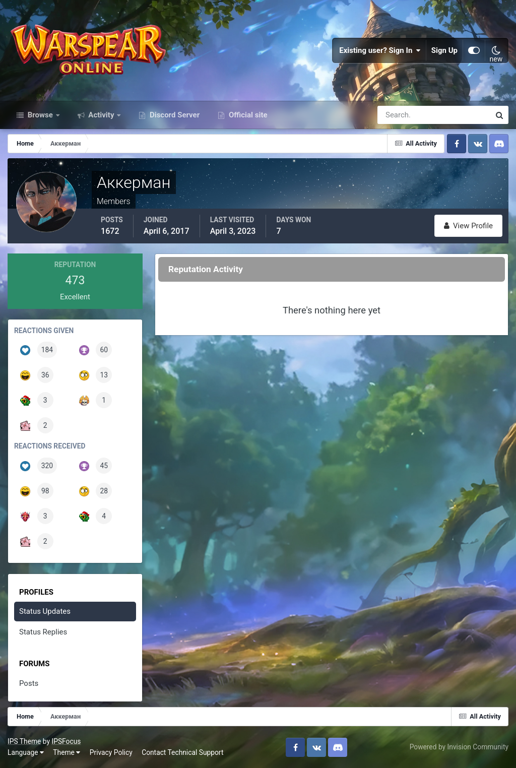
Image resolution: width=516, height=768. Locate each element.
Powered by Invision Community (459, 747)
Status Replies (43, 631)
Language (26, 752)
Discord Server (174, 114)
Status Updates (45, 611)
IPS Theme (24, 741)
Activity (101, 114)
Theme (66, 752)
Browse (40, 114)
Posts (28, 683)
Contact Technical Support (182, 752)
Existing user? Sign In (380, 50)
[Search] (399, 115)
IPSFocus (66, 741)
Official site (247, 114)
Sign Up (444, 50)
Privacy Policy (111, 752)
